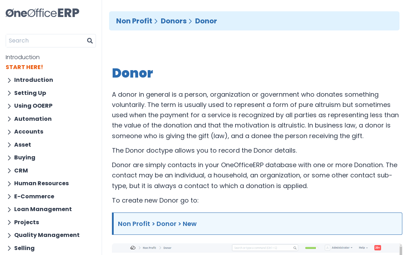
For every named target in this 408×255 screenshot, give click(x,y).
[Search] (45, 40)
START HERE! (24, 67)
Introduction (23, 57)
